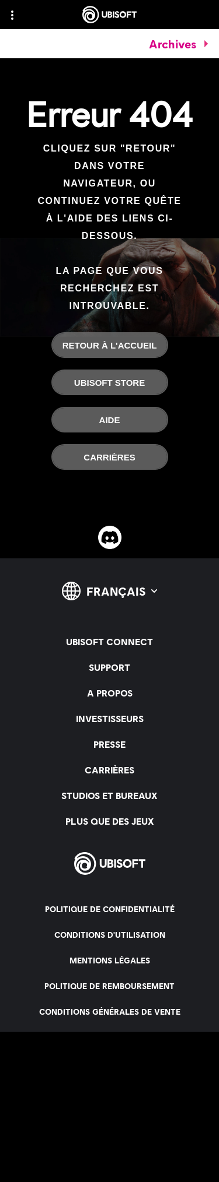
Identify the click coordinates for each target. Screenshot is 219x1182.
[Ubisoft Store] (109, 382)
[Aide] (109, 419)
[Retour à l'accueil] (109, 345)
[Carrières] (109, 457)
